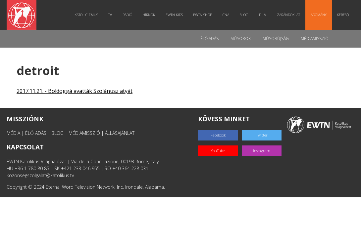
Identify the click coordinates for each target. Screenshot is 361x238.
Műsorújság (276, 38)
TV (110, 15)
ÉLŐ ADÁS (35, 133)
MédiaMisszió (315, 38)
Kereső (343, 15)
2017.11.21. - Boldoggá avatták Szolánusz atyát (74, 91)
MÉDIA (13, 133)
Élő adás (209, 38)
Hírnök (148, 15)
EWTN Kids (174, 15)
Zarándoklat (288, 15)
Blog (243, 15)
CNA (226, 15)
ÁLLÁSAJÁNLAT (119, 133)
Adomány (319, 15)
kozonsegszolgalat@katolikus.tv (40, 175)
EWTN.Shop (202, 15)
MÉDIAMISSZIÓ (84, 133)
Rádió (127, 15)
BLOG (57, 133)
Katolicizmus (86, 15)
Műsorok (241, 38)
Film (263, 15)
